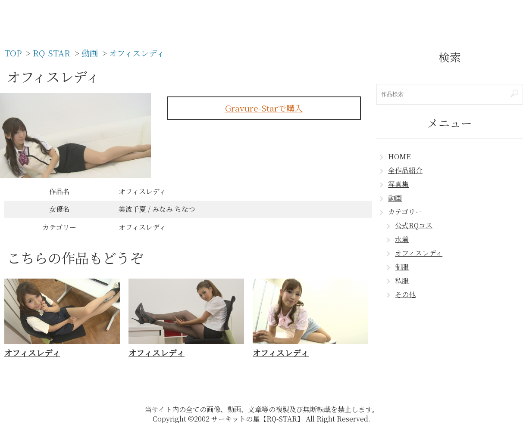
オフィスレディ (418, 253)
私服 (402, 280)
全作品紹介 (405, 170)
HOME (399, 156)
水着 (402, 239)
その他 (405, 294)
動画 (395, 198)
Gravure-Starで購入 (264, 108)
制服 (402, 267)
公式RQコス (413, 225)
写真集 (398, 184)
